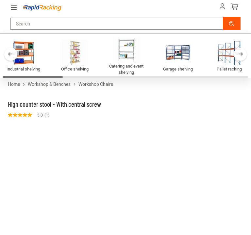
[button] (232, 23)
